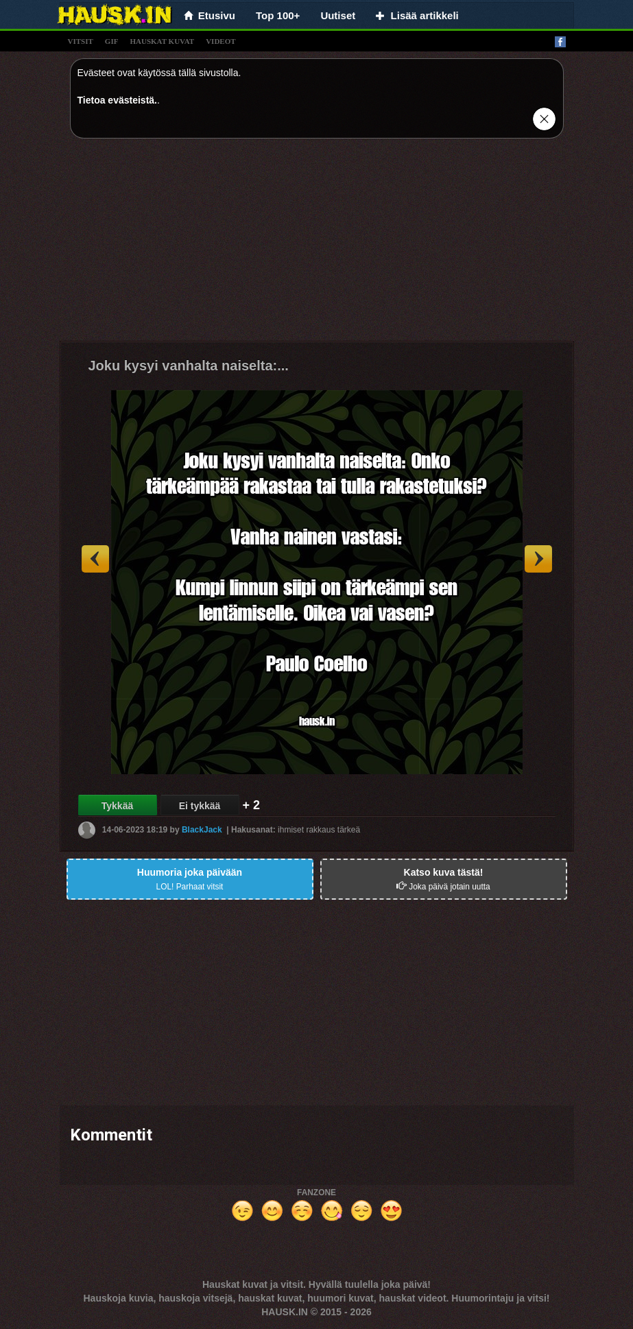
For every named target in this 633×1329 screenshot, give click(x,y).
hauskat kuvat (162, 41)
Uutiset (337, 15)
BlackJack (202, 830)
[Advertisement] (317, 245)
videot (220, 41)
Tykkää (117, 805)
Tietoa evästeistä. (117, 100)
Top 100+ (278, 15)
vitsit (80, 41)
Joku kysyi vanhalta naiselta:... (188, 365)
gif (112, 41)
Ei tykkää (200, 805)
